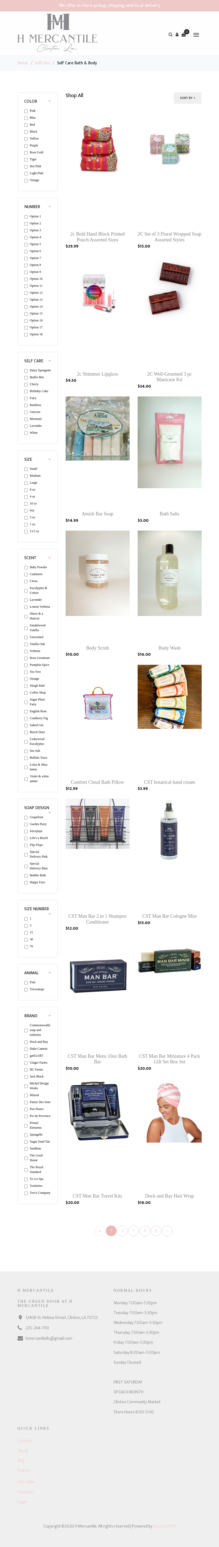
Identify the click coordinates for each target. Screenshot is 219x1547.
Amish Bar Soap (97, 513)
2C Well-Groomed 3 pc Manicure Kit (169, 377)
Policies (24, 1470)
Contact (25, 1441)
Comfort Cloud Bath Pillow (97, 782)
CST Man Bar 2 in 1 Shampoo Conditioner (97, 919)
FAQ (21, 1460)
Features (25, 1492)
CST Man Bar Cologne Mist (169, 916)
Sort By (186, 98)
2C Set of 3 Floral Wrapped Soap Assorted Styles (169, 236)
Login (22, 1502)
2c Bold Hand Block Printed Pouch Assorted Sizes (97, 236)
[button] (177, 34)
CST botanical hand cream (169, 782)
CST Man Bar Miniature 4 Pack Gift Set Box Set (169, 1059)
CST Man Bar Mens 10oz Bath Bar (97, 1059)
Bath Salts (170, 513)
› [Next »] (167, 1230)
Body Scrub (97, 648)
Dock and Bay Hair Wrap (169, 1196)
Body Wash (169, 648)
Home (23, 63)
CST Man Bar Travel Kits (97, 1196)
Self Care (42, 63)
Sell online (26, 1482)
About (23, 1450)
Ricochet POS (164, 1526)
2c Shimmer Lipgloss (97, 374)
